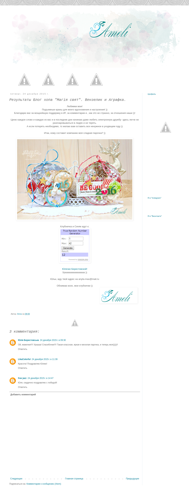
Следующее (16, 478)
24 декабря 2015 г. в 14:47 (40, 378)
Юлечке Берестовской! (74, 269)
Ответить (22, 349)
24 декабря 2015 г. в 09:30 (53, 340)
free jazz (22, 378)
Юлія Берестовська (28, 340)
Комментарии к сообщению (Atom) (43, 484)
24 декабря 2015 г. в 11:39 (44, 359)
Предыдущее (132, 478)
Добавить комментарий (23, 394)
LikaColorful (24, 359)
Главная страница (74, 478)
